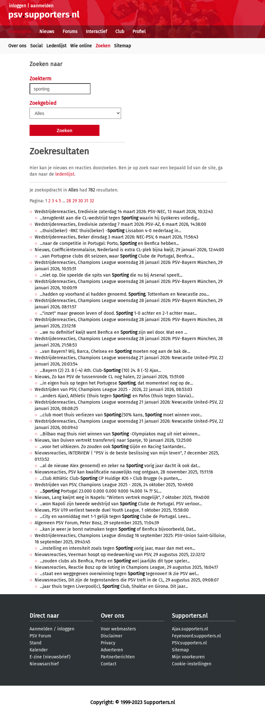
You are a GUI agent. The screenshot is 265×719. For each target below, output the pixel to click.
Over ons (17, 46)
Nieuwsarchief (44, 664)
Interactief (96, 31)
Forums (70, 31)
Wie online (81, 46)
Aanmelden (41, 629)
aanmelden (42, 6)
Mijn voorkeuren (188, 657)
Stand (35, 643)
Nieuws (46, 31)
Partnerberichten (118, 657)
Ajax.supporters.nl (190, 629)
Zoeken (103, 46)
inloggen (17, 6)
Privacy (108, 643)
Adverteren (112, 650)
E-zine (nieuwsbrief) (50, 657)
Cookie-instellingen (191, 664)
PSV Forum (40, 636)
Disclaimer (111, 636)
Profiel (139, 31)
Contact (108, 664)
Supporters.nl (189, 615)
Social (36, 46)
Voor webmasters (118, 629)
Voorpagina (19, 31)
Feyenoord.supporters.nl (196, 636)
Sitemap (122, 46)
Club (119, 31)
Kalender (39, 650)
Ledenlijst (56, 46)
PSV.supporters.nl (189, 643)
